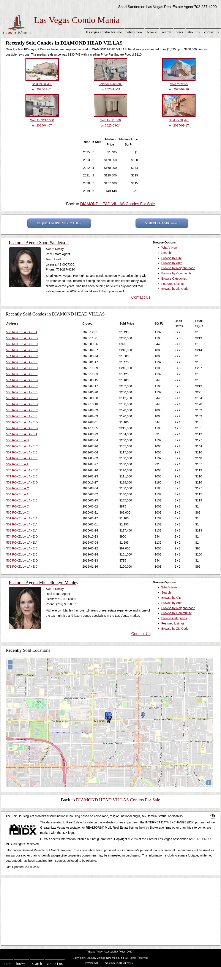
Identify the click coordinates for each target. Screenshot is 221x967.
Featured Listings (172, 283)
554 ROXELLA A (17, 494)
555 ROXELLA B (17, 440)
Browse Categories (174, 278)
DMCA (130, 951)
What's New (134, 32)
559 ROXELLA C (17, 488)
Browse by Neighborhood (178, 268)
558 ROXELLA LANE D (22, 338)
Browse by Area (171, 263)
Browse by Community (176, 273)
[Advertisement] (110, 911)
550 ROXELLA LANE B (22, 500)
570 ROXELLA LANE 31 (22, 470)
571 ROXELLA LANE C (22, 476)
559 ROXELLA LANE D (22, 482)
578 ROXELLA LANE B (22, 548)
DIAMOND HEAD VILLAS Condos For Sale (117, 204)
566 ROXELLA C (17, 512)
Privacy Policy (95, 951)
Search (166, 32)
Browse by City (171, 258)
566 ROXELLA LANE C (22, 446)
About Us (194, 32)
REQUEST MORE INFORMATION (59, 223)
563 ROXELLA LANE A (21, 530)
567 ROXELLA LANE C (22, 554)
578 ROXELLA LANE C (22, 350)
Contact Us (211, 32)
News (179, 32)
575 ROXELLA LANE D (22, 404)
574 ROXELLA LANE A (21, 434)
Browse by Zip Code (174, 288)
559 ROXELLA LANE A (21, 332)
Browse (152, 32)
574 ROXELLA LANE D (22, 380)
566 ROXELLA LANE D (22, 344)
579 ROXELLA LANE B (22, 416)
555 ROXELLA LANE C (22, 368)
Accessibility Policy (114, 951)
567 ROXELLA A (17, 464)
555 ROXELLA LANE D (22, 428)
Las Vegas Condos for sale (104, 32)
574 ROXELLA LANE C (22, 356)
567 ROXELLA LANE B (22, 452)
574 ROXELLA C (17, 506)
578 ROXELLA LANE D (22, 398)
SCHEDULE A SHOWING (162, 223)
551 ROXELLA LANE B (22, 458)
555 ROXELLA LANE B (22, 362)
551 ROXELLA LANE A (21, 518)
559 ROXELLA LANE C (22, 386)
